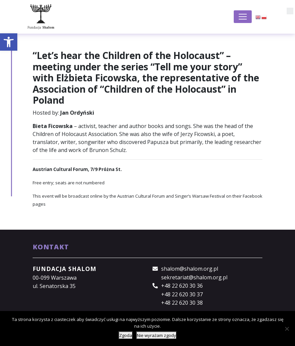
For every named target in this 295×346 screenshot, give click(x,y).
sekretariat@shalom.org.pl (194, 277)
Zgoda (125, 335)
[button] (8, 42)
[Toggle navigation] (242, 16)
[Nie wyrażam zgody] (286, 328)
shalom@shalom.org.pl (189, 268)
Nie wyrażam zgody (156, 335)
